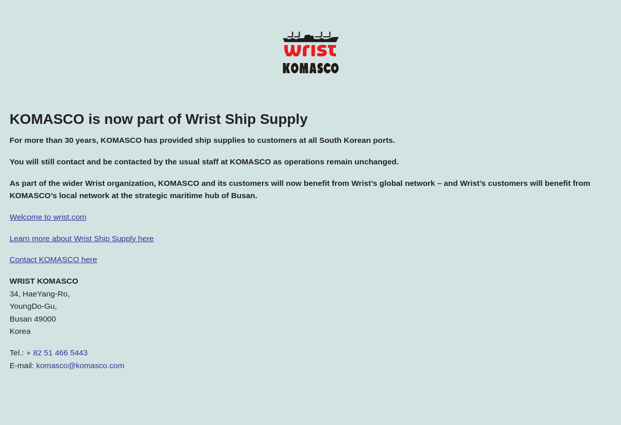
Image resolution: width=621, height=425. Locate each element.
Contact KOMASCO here (53, 259)
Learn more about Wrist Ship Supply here (82, 238)
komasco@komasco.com (80, 365)
